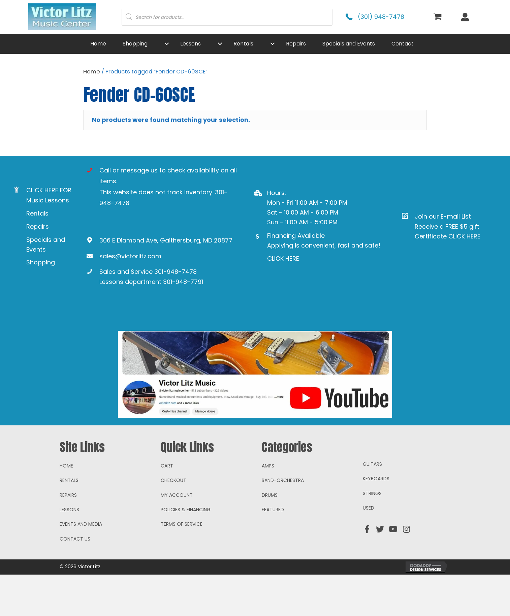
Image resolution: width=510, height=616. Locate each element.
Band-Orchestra (283, 521)
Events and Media (81, 565)
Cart (167, 507)
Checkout (173, 521)
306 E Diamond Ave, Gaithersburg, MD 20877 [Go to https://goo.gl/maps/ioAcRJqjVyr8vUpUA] (165, 240)
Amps (268, 507)
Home (91, 71)
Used (368, 549)
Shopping (40, 262)
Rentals (37, 213)
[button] (167, 44)
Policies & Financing (186, 551)
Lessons (69, 551)
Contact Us (75, 580)
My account (177, 536)
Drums (270, 536)
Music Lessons (47, 200)
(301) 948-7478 (381, 16)
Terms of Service (181, 565)
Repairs (37, 226)
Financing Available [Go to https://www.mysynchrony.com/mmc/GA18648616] (296, 235)
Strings (372, 534)
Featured (273, 551)
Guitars (372, 505)
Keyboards (376, 520)
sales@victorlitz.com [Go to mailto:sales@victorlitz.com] (130, 256)
